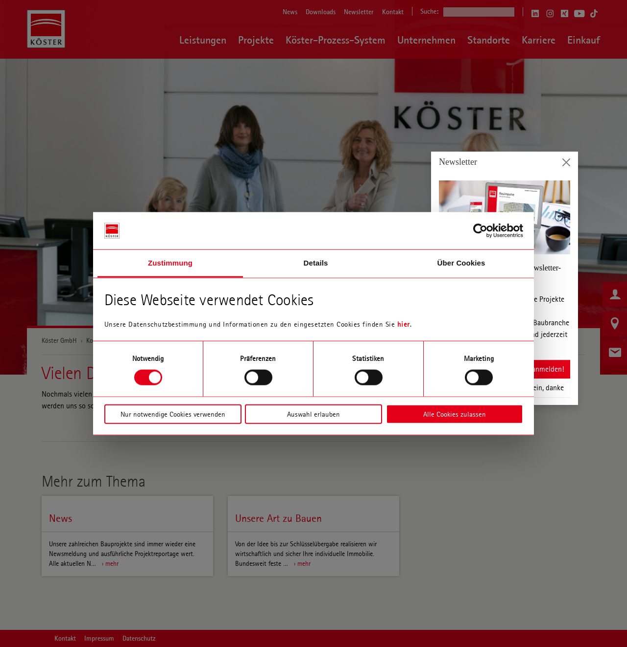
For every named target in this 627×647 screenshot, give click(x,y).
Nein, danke (546, 387)
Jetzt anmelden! (539, 369)
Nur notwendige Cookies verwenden (173, 413)
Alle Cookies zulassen (454, 413)
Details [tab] (316, 263)
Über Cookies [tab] (461, 263)
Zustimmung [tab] (170, 263)
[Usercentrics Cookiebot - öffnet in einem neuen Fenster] (480, 230)
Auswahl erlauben (313, 413)
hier (403, 324)
